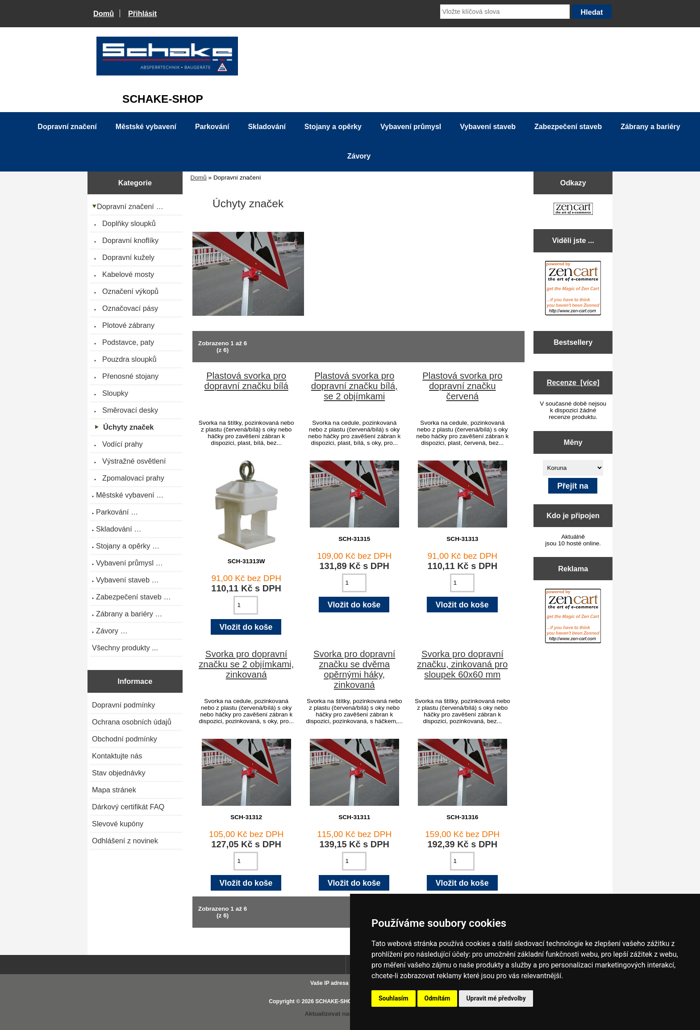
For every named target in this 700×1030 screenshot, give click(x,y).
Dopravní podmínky (123, 705)
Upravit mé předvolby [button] (495, 998)
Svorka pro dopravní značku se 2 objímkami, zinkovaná (246, 664)
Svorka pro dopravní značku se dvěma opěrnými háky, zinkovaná (354, 669)
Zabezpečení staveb (568, 126)
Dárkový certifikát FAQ (128, 807)
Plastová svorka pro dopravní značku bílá (246, 381)
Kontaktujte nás (117, 756)
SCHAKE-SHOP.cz (338, 1001)
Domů (103, 13)
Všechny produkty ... (125, 648)
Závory (359, 156)
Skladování (266, 126)
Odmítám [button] (437, 998)
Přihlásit (142, 13)
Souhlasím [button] (393, 998)
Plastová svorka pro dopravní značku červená (462, 386)
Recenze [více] (573, 382)
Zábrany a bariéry (650, 126)
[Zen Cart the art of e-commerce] (573, 210)
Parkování (212, 126)
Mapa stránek (114, 790)
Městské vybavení (146, 126)
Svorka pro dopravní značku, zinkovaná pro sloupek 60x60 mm (462, 664)
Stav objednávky (119, 773)
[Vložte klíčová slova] (505, 11)
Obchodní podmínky (124, 739)
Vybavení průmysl (410, 126)
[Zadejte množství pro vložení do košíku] (245, 605)
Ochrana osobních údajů (131, 722)
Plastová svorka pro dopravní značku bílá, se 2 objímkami (354, 386)
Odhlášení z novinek (125, 841)
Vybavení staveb (488, 126)
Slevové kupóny (117, 824)
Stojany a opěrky (333, 126)
